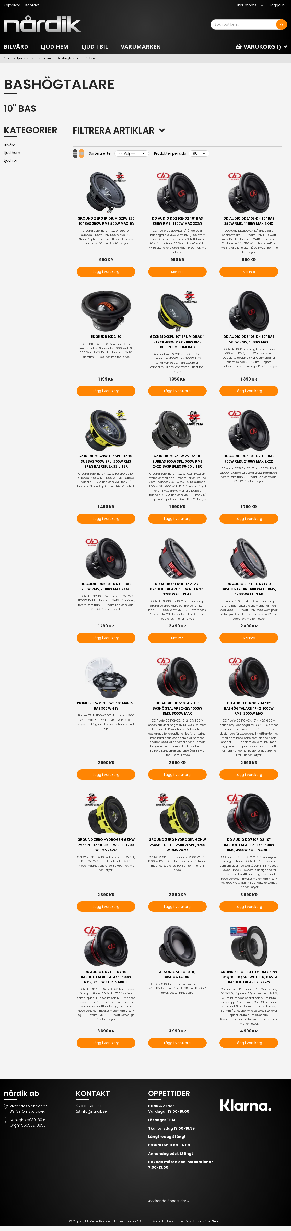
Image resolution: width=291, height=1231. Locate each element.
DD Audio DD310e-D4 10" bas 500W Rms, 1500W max (249, 340)
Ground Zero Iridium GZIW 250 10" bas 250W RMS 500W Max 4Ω (106, 224)
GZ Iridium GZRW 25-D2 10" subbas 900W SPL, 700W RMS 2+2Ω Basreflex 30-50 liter (177, 462)
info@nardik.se (94, 1116)
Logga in (277, 5)
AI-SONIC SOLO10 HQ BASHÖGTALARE (177, 979)
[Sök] (281, 24)
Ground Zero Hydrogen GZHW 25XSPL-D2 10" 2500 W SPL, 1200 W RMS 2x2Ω (106, 848)
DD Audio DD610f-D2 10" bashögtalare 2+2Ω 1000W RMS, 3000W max (177, 711)
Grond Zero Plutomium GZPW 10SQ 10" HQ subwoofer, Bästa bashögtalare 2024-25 (249, 981)
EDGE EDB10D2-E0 (106, 337)
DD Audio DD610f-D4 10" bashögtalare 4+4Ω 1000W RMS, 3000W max (249, 711)
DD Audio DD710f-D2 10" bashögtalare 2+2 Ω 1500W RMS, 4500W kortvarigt (249, 848)
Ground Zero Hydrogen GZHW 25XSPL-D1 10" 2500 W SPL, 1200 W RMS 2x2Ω (177, 848)
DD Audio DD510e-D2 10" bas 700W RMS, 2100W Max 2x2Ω (249, 460)
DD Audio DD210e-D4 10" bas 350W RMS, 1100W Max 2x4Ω (249, 221)
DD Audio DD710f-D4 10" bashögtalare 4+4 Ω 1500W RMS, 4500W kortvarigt (105, 981)
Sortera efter (109, 153)
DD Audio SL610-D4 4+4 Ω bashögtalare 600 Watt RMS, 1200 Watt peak (249, 591)
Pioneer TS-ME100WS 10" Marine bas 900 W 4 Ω (106, 708)
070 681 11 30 (92, 1111)
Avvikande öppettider (167, 1205)
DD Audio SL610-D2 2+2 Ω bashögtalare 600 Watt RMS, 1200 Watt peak (177, 591)
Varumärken (141, 46)
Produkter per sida (180, 153)
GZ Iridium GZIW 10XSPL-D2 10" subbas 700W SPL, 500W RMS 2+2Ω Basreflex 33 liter (105, 462)
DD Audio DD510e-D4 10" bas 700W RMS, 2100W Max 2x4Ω (105, 589)
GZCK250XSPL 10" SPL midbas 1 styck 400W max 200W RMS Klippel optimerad (177, 342)
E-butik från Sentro (207, 1226)
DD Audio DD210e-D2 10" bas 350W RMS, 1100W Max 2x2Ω (177, 221)
